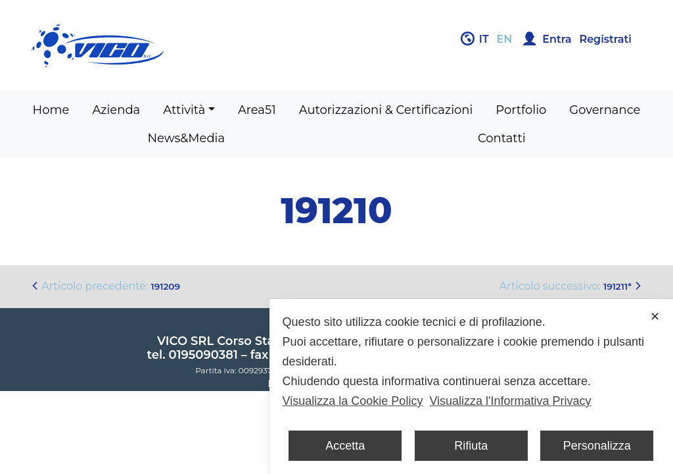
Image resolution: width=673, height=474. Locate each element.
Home (51, 110)
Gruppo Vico (179, 45)
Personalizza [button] (597, 445)
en (505, 39)
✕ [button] (655, 316)
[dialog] (471, 386)
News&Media (186, 138)
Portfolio (521, 110)
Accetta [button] (345, 445)
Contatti (502, 138)
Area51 (257, 110)
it (484, 39)
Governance (604, 110)
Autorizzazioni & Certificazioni (386, 110)
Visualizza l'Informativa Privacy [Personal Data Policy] (510, 401)
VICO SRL (185, 341)
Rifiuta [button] (471, 445)
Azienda (116, 110)
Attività (184, 110)
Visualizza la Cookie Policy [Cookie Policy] (353, 401)
